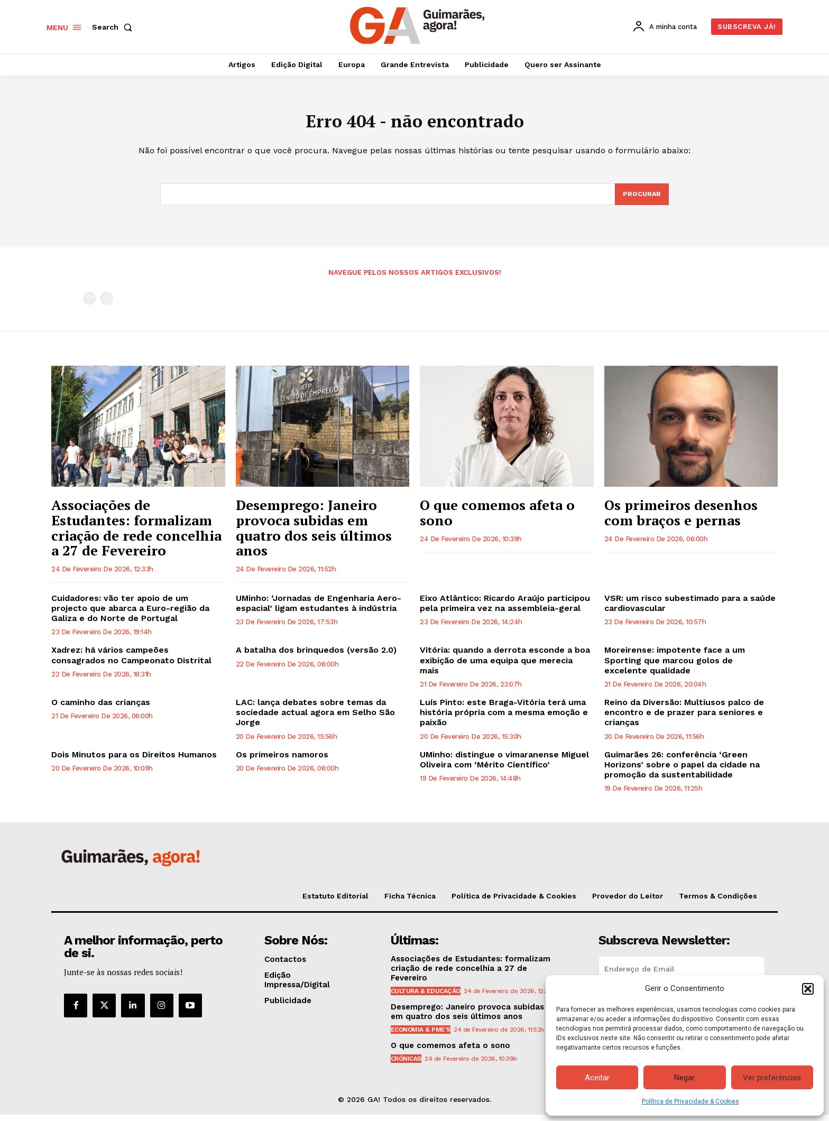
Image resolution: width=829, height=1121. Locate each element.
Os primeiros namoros (282, 761)
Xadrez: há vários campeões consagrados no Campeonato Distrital (131, 661)
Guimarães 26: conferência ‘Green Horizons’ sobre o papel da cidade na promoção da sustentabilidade (682, 771)
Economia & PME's (420, 1036)
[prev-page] (89, 304)
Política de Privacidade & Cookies (690, 1101)
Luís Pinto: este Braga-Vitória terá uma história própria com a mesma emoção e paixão (504, 718)
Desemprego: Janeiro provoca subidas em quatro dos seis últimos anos (314, 534)
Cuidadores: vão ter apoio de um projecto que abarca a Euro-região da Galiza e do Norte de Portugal (130, 614)
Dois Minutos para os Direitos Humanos (134, 761)
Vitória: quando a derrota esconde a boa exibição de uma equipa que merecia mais (505, 666)
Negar (684, 1077)
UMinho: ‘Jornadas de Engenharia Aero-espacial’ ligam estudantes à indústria (318, 609)
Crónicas (406, 1065)
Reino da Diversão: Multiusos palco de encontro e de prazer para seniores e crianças (684, 718)
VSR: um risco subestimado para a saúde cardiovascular (690, 609)
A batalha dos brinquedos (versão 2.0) (316, 656)
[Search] (641, 200)
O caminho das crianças (100, 708)
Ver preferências (772, 1077)
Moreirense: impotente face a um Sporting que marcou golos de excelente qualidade (674, 666)
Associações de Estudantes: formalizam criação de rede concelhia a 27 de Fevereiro (136, 534)
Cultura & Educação (425, 997)
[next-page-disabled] (106, 304)
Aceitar (597, 1077)
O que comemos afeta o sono (497, 518)
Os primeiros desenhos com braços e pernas (681, 518)
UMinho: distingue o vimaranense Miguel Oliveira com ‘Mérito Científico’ (504, 766)
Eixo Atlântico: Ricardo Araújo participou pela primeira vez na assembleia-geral (505, 609)
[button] (808, 989)
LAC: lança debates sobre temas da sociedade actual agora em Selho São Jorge (315, 718)
